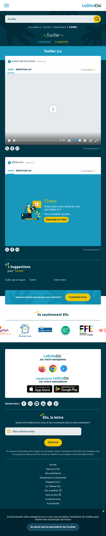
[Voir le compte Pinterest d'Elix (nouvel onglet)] (56, 403)
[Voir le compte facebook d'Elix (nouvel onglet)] (24, 403)
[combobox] (53, 19)
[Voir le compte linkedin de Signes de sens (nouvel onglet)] (36, 403)
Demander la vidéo (56, 219)
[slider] (35, 140)
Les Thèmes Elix (53, 486)
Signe (11, 69)
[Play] (9, 140)
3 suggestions (61, 41)
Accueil (46, 27)
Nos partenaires (53, 473)
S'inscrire (53, 442)
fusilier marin (60, 279)
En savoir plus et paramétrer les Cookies (53, 527)
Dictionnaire (60, 27)
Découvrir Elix (53, 469)
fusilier (33, 279)
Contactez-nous (78, 297)
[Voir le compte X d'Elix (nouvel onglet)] (49, 403)
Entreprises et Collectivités (53, 477)
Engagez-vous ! (53, 481)
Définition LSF (23, 69)
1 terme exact (44, 41)
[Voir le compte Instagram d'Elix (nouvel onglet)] (30, 403)
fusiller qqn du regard (15, 279)
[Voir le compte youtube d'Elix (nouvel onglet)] (43, 403)
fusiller (73, 27)
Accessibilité (53, 503)
